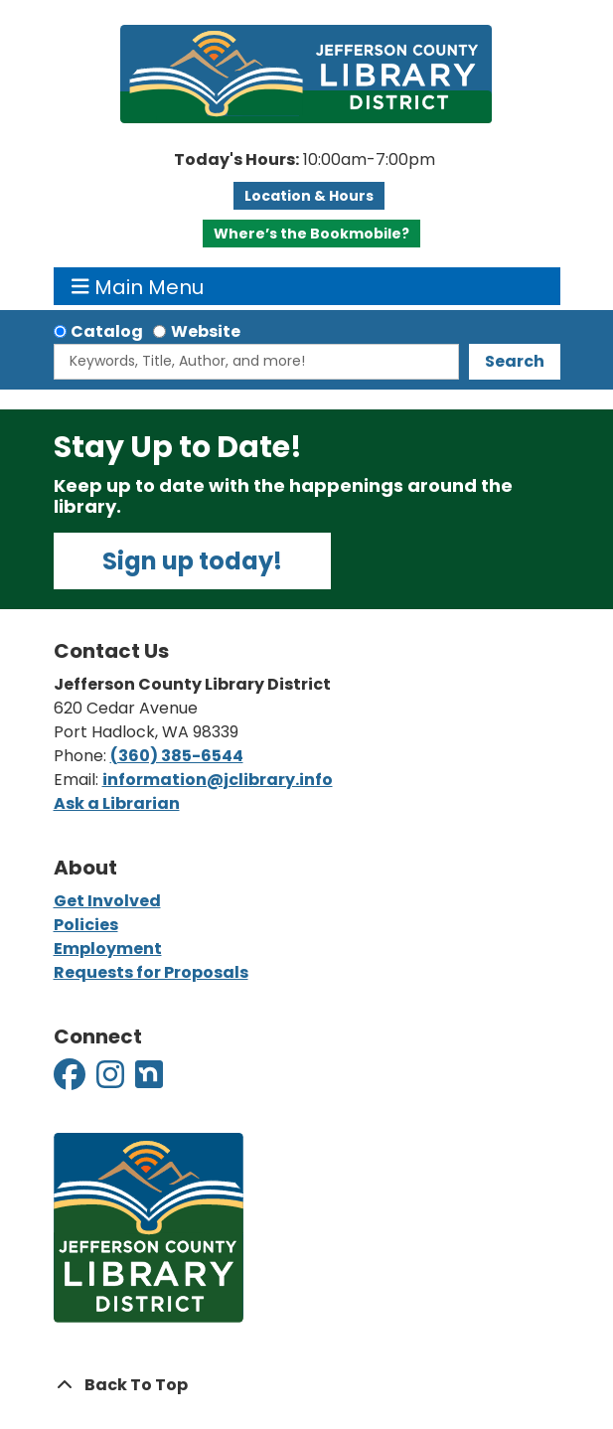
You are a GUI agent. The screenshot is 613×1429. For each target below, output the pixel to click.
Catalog (107, 331)
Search (514, 361)
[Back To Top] (307, 1385)
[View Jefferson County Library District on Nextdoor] (149, 1080)
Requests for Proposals (151, 972)
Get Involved (107, 900)
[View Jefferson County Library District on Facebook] (71, 1080)
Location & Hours (309, 196)
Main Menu (138, 286)
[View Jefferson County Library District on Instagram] (111, 1080)
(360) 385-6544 (176, 755)
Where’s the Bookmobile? (311, 233)
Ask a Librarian (117, 803)
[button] (304, 160)
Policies (86, 924)
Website (205, 331)
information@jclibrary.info (217, 779)
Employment (108, 948)
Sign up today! (192, 561)
